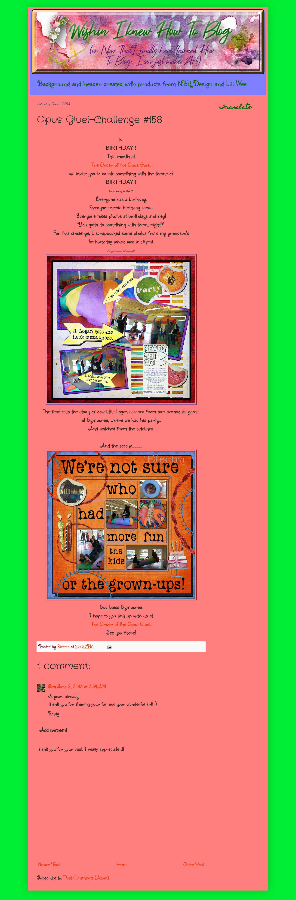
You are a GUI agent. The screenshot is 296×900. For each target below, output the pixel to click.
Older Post (193, 864)
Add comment (53, 729)
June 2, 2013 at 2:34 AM (81, 686)
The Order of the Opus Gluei (121, 165)
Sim (52, 686)
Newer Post (49, 864)
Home (121, 864)
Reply (53, 713)
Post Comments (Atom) (86, 877)
